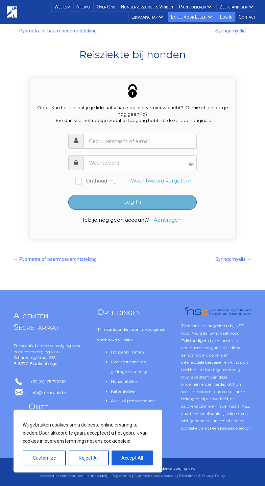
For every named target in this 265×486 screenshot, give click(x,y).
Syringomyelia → (233, 30)
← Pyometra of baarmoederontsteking (55, 30)
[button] (209, 6)
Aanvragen (168, 220)
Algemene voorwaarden (155, 475)
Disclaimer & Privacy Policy (202, 475)
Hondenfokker (124, 381)
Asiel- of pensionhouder (133, 400)
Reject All (89, 458)
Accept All (132, 458)
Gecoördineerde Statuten (61, 475)
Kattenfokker (123, 391)
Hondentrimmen (127, 352)
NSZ (240, 325)
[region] (88, 441)
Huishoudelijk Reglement (109, 475)
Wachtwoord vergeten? (161, 180)
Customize (44, 458)
